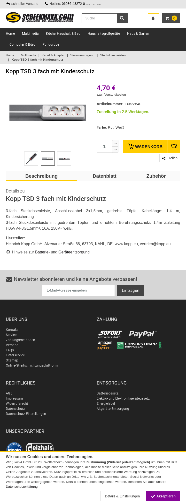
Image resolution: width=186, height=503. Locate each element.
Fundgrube (51, 44)
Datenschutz (15, 409)
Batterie (41, 252)
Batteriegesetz (107, 393)
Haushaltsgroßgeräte (104, 33)
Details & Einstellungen (122, 496)
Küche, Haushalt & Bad (63, 33)
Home (10, 33)
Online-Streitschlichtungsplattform (32, 365)
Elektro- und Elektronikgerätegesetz (123, 398)
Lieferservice (15, 355)
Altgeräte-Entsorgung (113, 409)
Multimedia (30, 33)
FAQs (10, 350)
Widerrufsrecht (17, 403)
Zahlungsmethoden (20, 340)
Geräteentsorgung (74, 252)
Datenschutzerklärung (22, 486)
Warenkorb (145, 146)
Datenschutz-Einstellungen (26, 414)
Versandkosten (115, 94)
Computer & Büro (22, 44)
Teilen (170, 158)
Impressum (14, 398)
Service (11, 335)
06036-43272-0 (73, 4)
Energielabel (106, 403)
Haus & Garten (138, 33)
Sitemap (12, 360)
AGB (9, 393)
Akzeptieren (163, 496)
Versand (12, 345)
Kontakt (12, 330)
